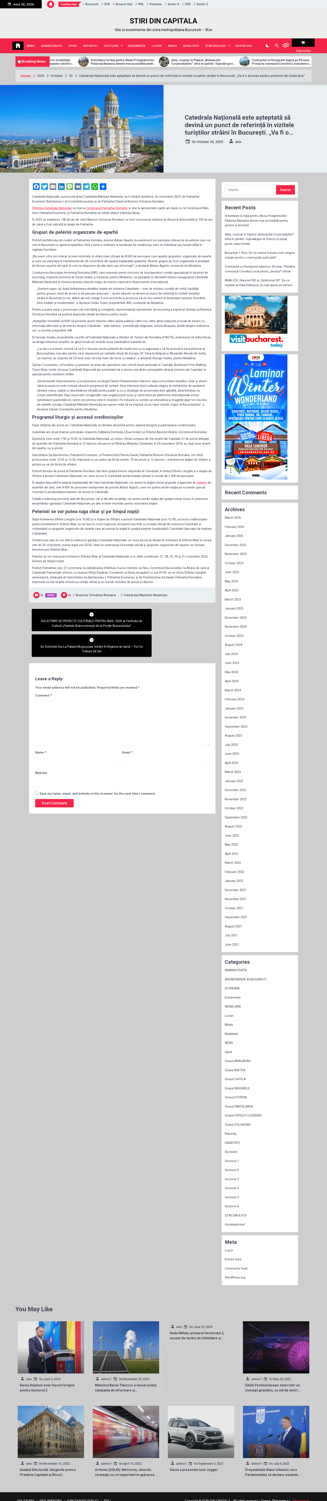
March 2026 (233, 512)
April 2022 (231, 848)
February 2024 (234, 694)
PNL (141, 4)
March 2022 (233, 857)
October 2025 (234, 558)
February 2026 (234, 522)
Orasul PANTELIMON (239, 1101)
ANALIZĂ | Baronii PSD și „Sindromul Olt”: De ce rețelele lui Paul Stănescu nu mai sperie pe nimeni (258, 277)
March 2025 (233, 594)
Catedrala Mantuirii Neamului (145, 590)
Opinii (72, 43)
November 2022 (236, 794)
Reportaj (90, 43)
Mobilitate (191, 43)
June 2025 (232, 567)
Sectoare (111, 43)
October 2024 (234, 630)
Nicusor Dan (124, 4)
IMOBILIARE (233, 1001)
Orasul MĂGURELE (237, 1083)
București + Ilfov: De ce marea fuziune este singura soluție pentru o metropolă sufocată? (260, 250)
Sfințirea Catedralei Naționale (52, 203)
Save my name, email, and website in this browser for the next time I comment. (97, 763)
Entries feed (233, 1254)
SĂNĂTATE (232, 1137)
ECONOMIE (232, 983)
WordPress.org (235, 1272)
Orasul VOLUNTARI (238, 1119)
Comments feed (236, 1263)
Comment (43, 664)
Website (41, 742)
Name (40, 721)
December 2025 (235, 540)
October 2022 (234, 803)
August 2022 (233, 821)
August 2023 (233, 730)
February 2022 (234, 867)
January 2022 (234, 876)
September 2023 (236, 721)
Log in (229, 1245)
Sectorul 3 (232, 1174)
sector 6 (173, 4)
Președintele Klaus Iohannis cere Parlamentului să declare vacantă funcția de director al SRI (271, 1470)
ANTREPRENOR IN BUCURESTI (245, 974)
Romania (156, 4)
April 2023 (231, 758)
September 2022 (236, 812)
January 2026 (234, 530)
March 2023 (233, 767)
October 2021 (234, 903)
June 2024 (232, 658)
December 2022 (235, 785)
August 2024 (233, 639)
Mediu (172, 43)
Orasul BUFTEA (235, 1065)
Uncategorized (235, 1219)
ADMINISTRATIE (51, 43)
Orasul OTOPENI (236, 1092)
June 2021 (232, 939)
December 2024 (235, 612)
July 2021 (231, 930)
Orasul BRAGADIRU (238, 1056)
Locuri (157, 43)
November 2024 (236, 621)
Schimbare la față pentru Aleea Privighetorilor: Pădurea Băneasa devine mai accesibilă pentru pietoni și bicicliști (142, 56)
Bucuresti (91, 4)
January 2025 (234, 603)
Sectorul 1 (232, 1156)
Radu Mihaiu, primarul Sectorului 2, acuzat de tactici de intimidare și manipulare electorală (197, 1333)
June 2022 (232, 830)
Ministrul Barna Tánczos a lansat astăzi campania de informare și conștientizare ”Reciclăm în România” (126, 1385)
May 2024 (231, 667)
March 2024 (233, 685)
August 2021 (233, 921)
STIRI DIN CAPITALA (163, 21)
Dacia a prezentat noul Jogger (194, 1465)
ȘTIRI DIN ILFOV (215, 43)
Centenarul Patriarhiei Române (107, 203)
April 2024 (231, 676)
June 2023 (232, 748)
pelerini (201, 477)
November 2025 (236, 549)
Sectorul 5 (232, 1192)
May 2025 (231, 576)
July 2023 (231, 739)
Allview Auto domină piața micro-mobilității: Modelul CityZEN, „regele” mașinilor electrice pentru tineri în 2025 (60, 56)
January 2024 (234, 703)
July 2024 (231, 649)
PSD (188, 4)
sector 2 (202, 4)
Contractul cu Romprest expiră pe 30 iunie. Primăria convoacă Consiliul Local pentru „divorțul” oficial (260, 263)
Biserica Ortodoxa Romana (96, 590)
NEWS (31, 43)
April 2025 (231, 585)
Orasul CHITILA (235, 1074)
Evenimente (137, 43)
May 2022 (231, 839)
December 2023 (235, 712)
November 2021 (236, 894)
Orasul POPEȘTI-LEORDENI (243, 1110)
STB (107, 4)
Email (127, 721)
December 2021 (235, 885)
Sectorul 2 (232, 1165)
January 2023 (234, 776)
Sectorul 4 (232, 1183)
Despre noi (243, 43)
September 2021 (236, 912)
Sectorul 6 (232, 1201)
